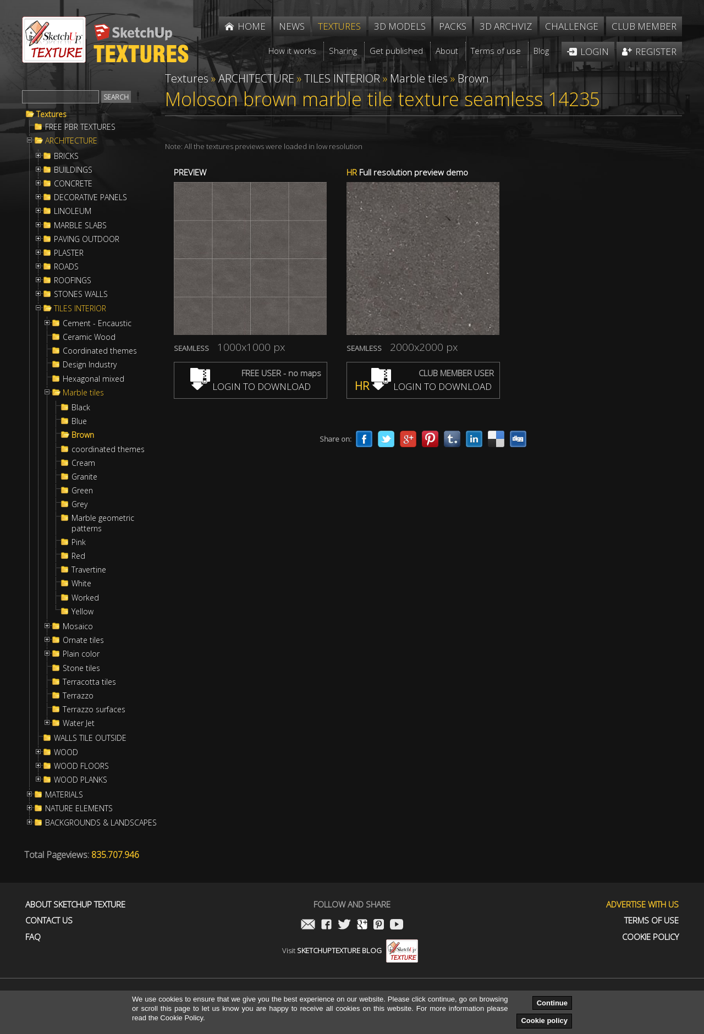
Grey (79, 504)
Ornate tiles (83, 640)
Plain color (81, 654)
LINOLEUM (72, 211)
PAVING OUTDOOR (86, 239)
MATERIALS (64, 795)
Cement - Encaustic (97, 323)
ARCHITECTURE (71, 141)
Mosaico (78, 626)
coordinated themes (108, 449)
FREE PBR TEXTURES (80, 127)
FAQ (33, 937)
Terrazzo (78, 696)
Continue (552, 1003)
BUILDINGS (73, 170)
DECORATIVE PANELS (90, 197)
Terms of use (651, 920)
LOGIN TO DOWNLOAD (250, 386)
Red (78, 556)
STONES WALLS (81, 294)
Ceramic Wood (89, 337)
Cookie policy (544, 1020)
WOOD (66, 752)
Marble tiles (83, 393)
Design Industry (90, 365)
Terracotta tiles (89, 682)
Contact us (49, 920)
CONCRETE (73, 184)
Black (81, 408)
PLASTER (69, 253)
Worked (85, 598)
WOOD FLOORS (81, 766)
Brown (83, 435)
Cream (83, 463)
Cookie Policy (650, 937)
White (81, 583)
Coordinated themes (100, 351)
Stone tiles (81, 668)
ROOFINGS (72, 280)
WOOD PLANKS (80, 780)
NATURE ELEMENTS (79, 808)
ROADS (66, 267)
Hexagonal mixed (93, 379)
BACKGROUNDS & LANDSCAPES (101, 823)
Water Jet (79, 723)
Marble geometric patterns (103, 523)
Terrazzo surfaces (94, 709)
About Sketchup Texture (75, 904)
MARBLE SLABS (80, 225)
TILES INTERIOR (80, 309)
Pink (79, 542)
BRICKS (66, 156)
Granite (84, 477)
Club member (644, 26)
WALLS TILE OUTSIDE (90, 738)
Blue (79, 421)
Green (82, 491)
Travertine (89, 570)
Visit (350, 950)
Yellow (83, 612)
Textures (51, 114)
